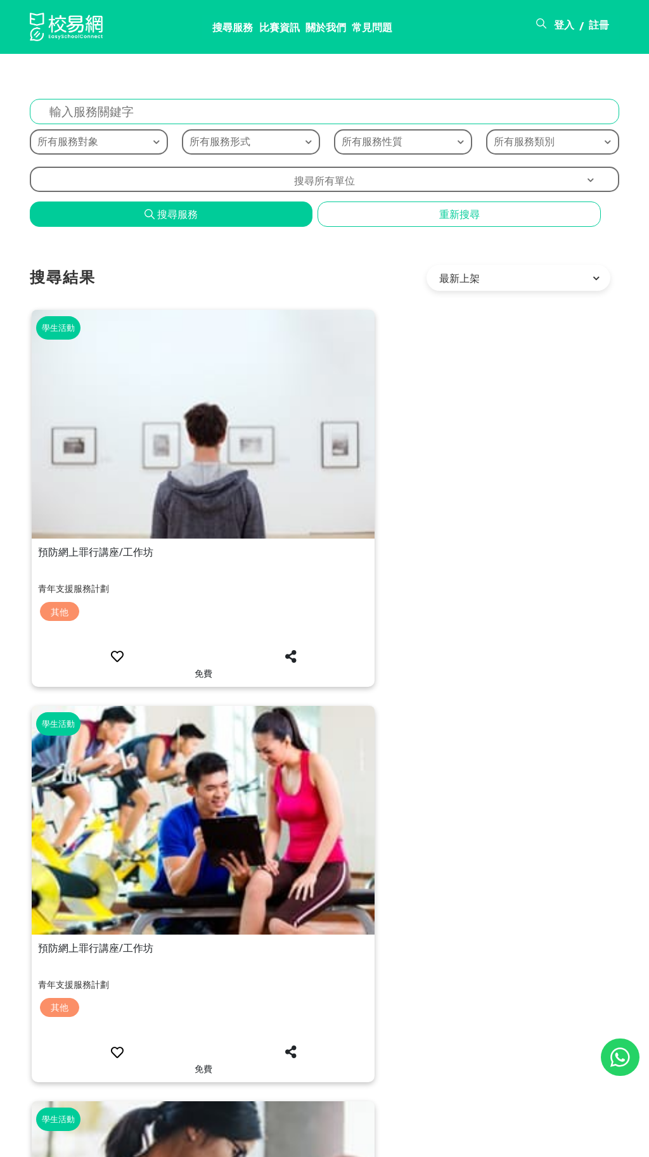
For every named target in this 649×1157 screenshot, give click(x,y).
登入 (564, 27)
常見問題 (310, 30)
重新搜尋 (459, 217)
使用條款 (519, 1140)
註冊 (599, 27)
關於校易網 (394, 1140)
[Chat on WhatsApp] (620, 1057)
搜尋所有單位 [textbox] (324, 184)
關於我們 (260, 30)
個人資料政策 (588, 1140)
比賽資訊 (211, 30)
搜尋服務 (161, 30)
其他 (61, 468)
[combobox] (324, 182)
